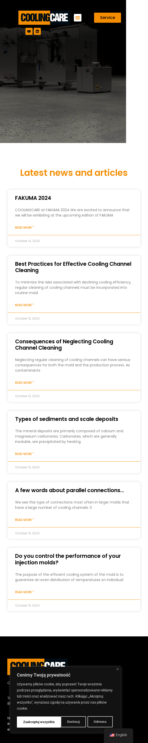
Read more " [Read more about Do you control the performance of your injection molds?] (24, 592)
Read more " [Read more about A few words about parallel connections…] (24, 520)
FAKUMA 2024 (33, 198)
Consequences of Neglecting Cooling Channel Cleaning (64, 344)
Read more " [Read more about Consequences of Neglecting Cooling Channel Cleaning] (24, 382)
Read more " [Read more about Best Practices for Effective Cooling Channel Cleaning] (24, 305)
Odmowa (55, 722)
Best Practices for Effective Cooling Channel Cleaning (73, 267)
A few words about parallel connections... (69, 490)
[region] (65, 700)
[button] (77, 17)
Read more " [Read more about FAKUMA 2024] (24, 227)
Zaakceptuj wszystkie (92, 722)
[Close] (117, 670)
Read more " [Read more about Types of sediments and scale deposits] (24, 454)
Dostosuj (29, 722)
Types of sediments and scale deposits (66, 419)
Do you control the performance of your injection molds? (68, 559)
